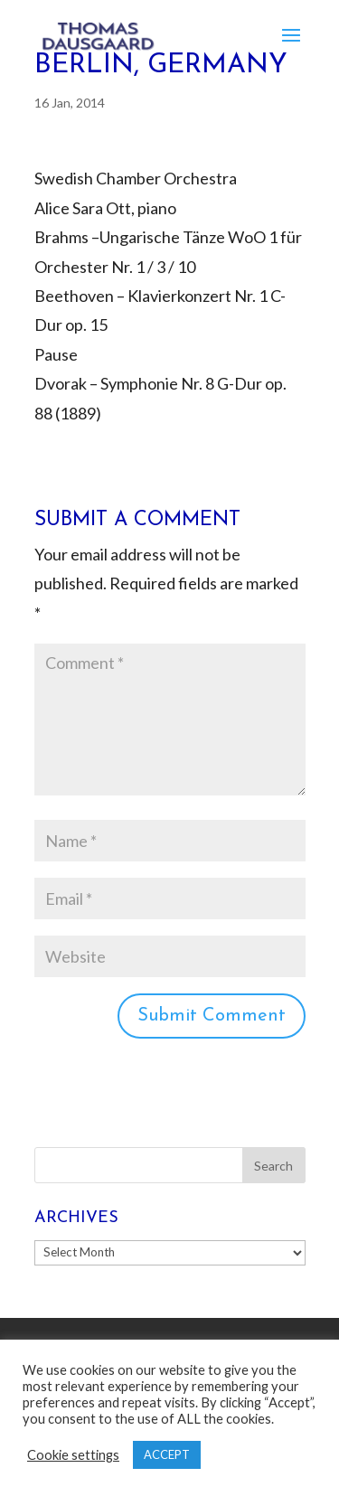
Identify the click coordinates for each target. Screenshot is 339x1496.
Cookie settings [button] (73, 1455)
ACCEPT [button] (167, 1454)
